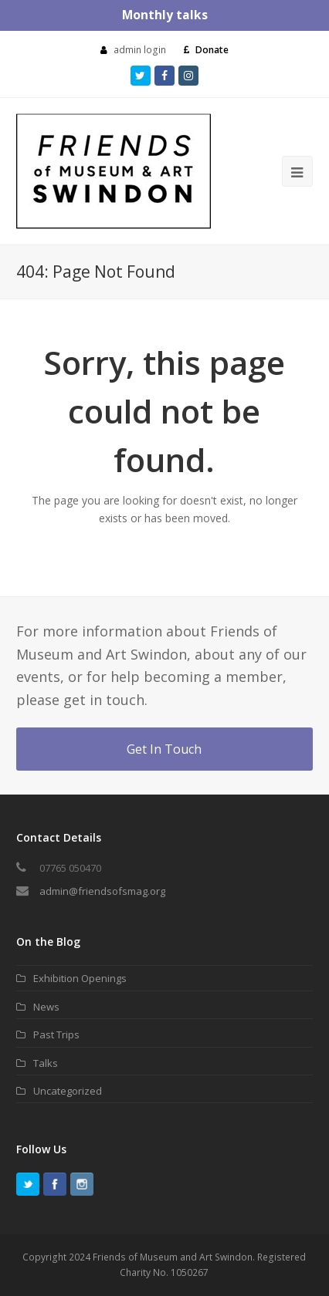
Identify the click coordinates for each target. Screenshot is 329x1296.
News (46, 1007)
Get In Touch (164, 749)
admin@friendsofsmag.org (102, 891)
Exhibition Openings (80, 978)
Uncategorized (67, 1091)
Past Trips (56, 1034)
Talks (45, 1063)
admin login (140, 49)
